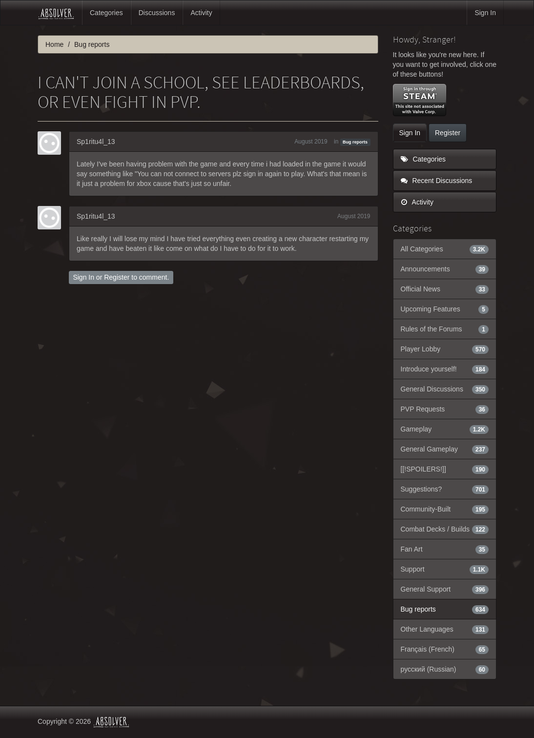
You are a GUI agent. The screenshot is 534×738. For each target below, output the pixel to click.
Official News (445, 289)
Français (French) (445, 649)
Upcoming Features (445, 309)
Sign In (485, 13)
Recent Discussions (436, 180)
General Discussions (445, 389)
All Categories (445, 249)
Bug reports (355, 142)
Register (116, 277)
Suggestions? (445, 489)
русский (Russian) (445, 669)
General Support (445, 589)
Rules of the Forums (445, 329)
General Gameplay (445, 449)
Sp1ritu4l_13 (96, 141)
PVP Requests (445, 409)
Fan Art (445, 549)
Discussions (157, 13)
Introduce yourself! (445, 369)
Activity (201, 13)
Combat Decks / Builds (445, 529)
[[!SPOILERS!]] (445, 469)
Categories (106, 13)
